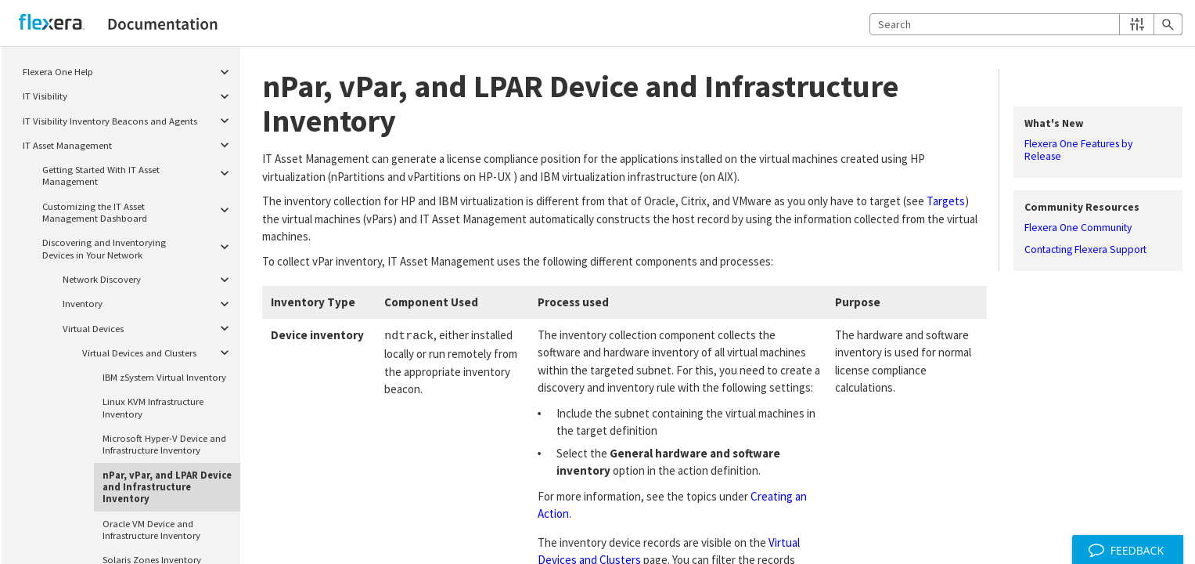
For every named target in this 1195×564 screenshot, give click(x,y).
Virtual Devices (149, 328)
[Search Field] (1025, 24)
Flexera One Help (129, 71)
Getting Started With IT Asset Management (139, 173)
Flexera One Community (1078, 228)
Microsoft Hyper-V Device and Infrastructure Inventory (164, 444)
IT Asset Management (129, 145)
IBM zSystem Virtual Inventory (164, 377)
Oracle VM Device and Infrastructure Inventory (151, 529)
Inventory (149, 303)
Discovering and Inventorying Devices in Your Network (139, 247)
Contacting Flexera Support (1085, 250)
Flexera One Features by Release (1078, 150)
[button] (1136, 24)
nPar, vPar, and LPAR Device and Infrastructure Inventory (167, 486)
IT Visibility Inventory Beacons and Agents (129, 121)
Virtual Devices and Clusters (159, 353)
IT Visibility (129, 96)
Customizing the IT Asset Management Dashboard (139, 210)
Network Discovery (149, 279)
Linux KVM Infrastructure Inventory (153, 407)
